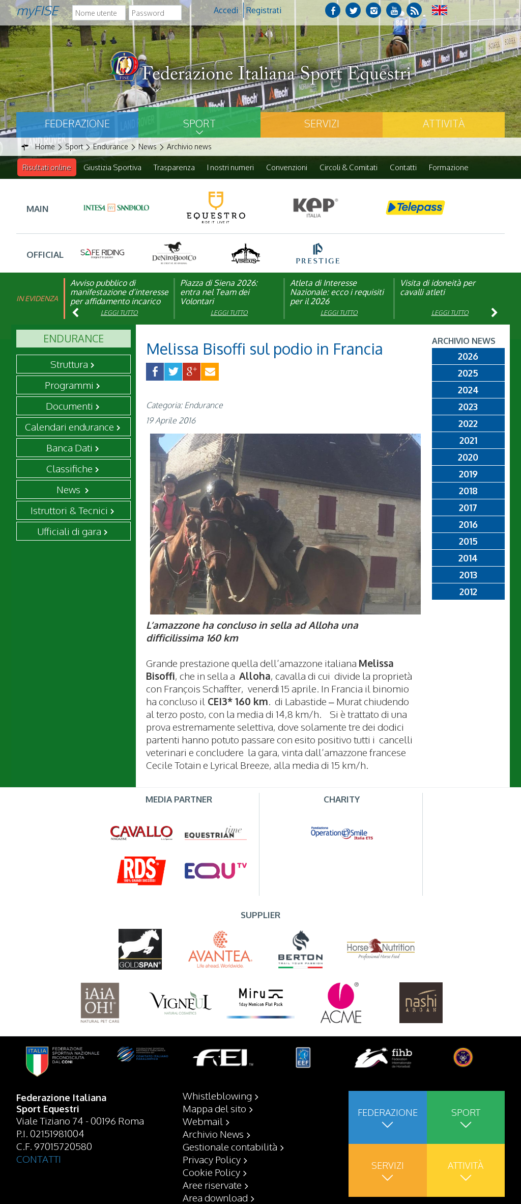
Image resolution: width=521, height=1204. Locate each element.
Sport (199, 123)
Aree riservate (212, 1185)
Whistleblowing (217, 1095)
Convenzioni (286, 167)
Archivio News (213, 1134)
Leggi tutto (119, 313)
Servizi (321, 123)
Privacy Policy (212, 1159)
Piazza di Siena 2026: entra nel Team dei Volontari (218, 292)
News (69, 490)
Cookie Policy (211, 1172)
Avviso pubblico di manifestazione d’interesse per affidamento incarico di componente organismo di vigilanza (119, 301)
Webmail (203, 1121)
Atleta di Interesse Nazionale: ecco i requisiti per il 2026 (337, 292)
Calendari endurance (69, 427)
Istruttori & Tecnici (69, 510)
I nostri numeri (230, 167)
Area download (215, 1197)
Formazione (449, 167)
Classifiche (69, 469)
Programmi (69, 385)
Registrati (263, 10)
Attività (444, 123)
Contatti (403, 167)
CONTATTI (38, 1159)
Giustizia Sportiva (112, 167)
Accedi (226, 10)
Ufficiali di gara (69, 531)
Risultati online (46, 167)
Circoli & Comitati (349, 167)
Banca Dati (69, 448)
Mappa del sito (214, 1108)
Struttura (69, 364)
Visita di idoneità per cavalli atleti (437, 288)
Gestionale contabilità (230, 1146)
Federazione (77, 123)
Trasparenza (174, 167)
